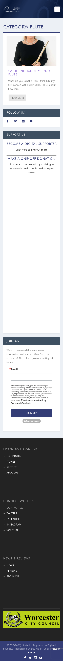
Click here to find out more (31, 149)
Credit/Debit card (33, 168)
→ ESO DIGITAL (12, 456)
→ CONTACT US (13, 508)
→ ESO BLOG (11, 576)
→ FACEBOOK (11, 519)
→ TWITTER (10, 513)
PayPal (50, 168)
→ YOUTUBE (10, 530)
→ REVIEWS (10, 571)
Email (14, 369)
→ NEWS (8, 565)
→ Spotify (10, 467)
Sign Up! (31, 413)
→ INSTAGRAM (12, 524)
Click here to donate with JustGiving (30, 164)
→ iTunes (9, 462)
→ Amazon (10, 473)
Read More (17, 97)
